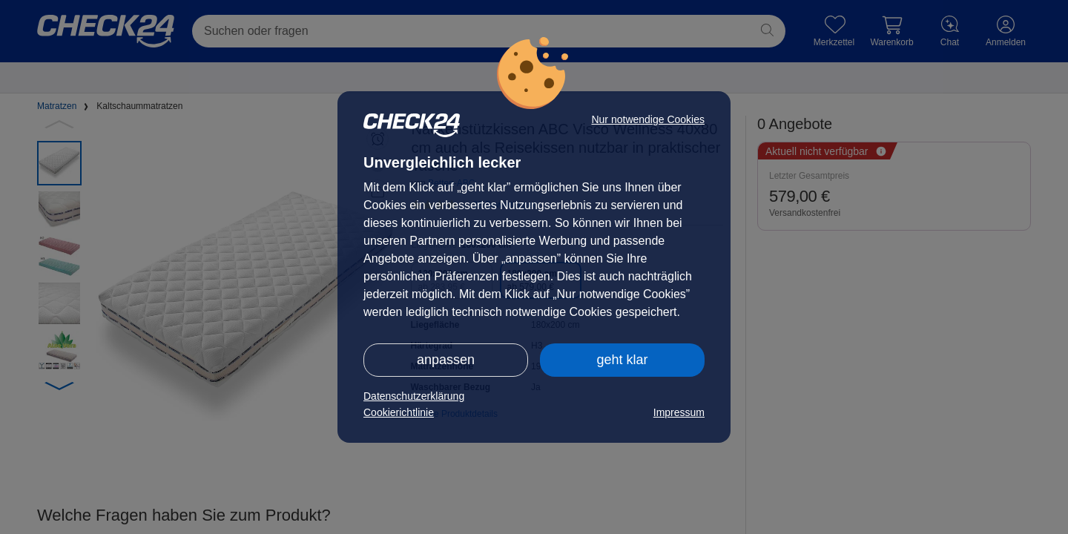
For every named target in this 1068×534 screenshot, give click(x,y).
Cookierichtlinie (398, 412)
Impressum (679, 412)
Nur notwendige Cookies (648, 119)
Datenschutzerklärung (413, 396)
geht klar (621, 359)
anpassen (446, 359)
